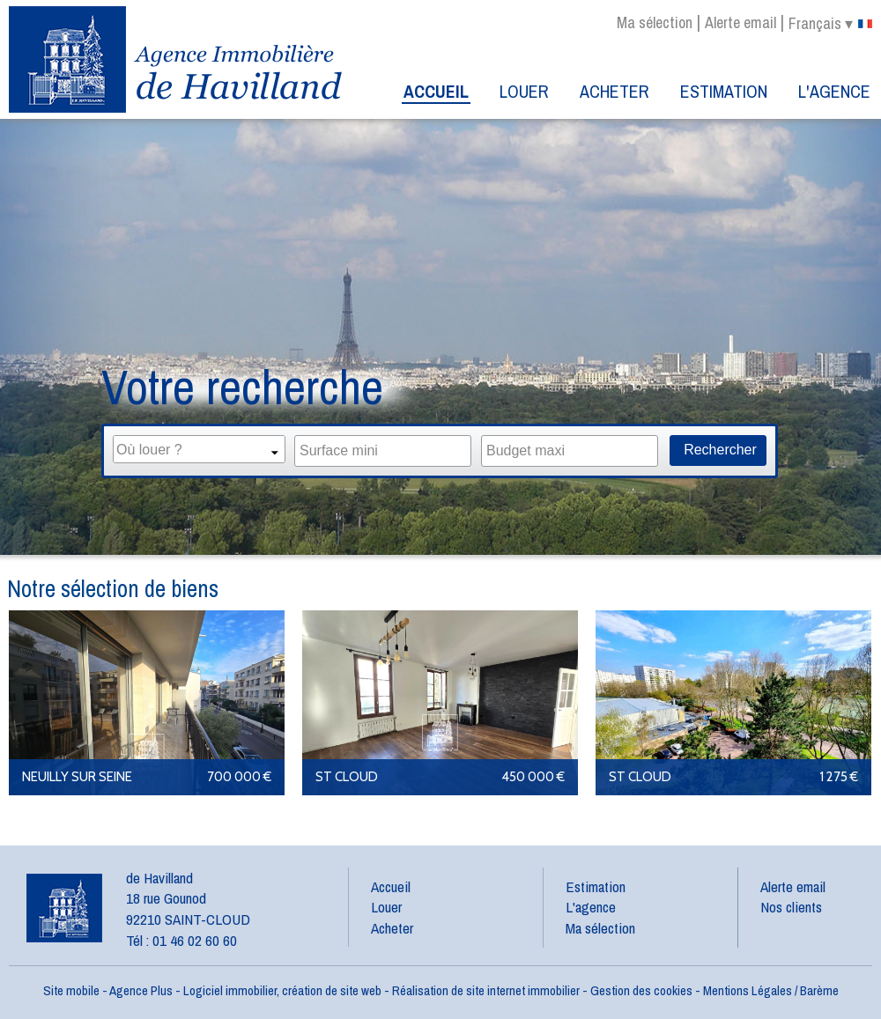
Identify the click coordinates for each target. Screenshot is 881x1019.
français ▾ (830, 24)
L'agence (834, 91)
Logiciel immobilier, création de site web (282, 990)
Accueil (436, 91)
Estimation (723, 91)
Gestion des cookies (641, 990)
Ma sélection (654, 22)
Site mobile (71, 990)
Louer (524, 91)
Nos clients (791, 907)
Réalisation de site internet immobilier (486, 990)
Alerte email (740, 22)
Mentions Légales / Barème (771, 990)
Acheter (614, 91)
